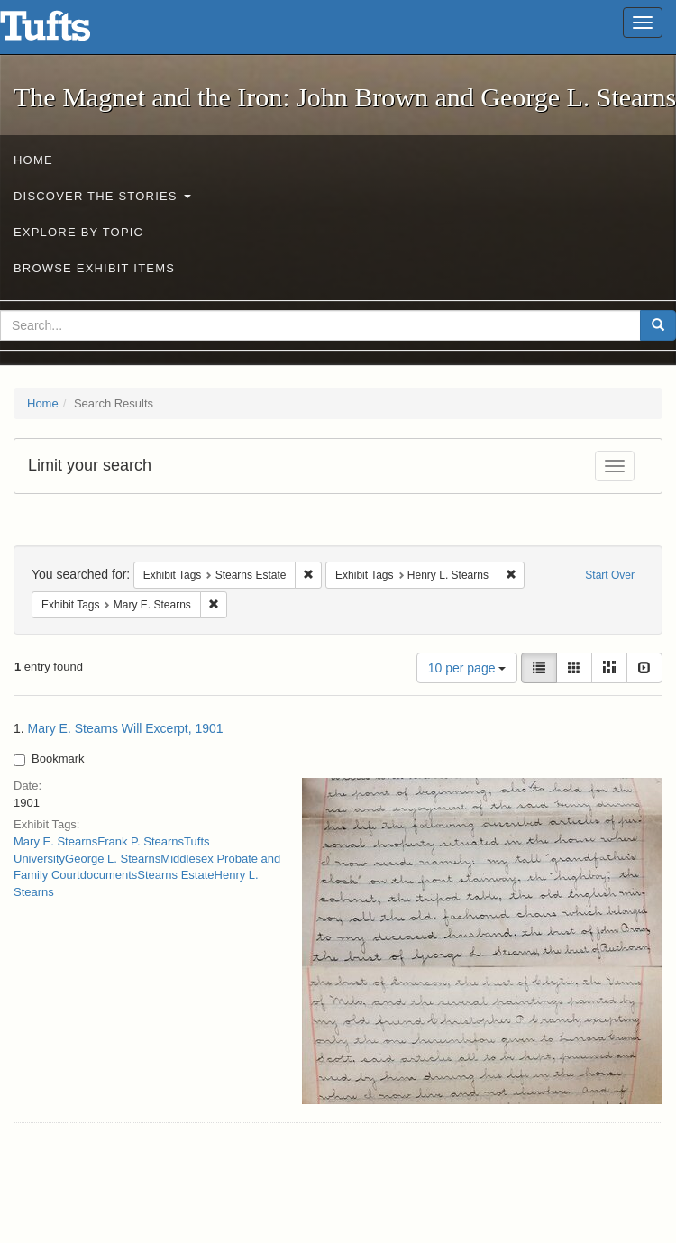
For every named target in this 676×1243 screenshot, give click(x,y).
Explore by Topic (78, 232)
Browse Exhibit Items (94, 268)
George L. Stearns (112, 858)
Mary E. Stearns (55, 841)
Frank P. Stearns (140, 841)
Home (33, 160)
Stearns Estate (175, 875)
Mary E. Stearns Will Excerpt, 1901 (126, 728)
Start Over (610, 575)
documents (109, 875)
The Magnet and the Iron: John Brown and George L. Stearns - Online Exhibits (67, 31)
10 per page (467, 668)
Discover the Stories (102, 196)
